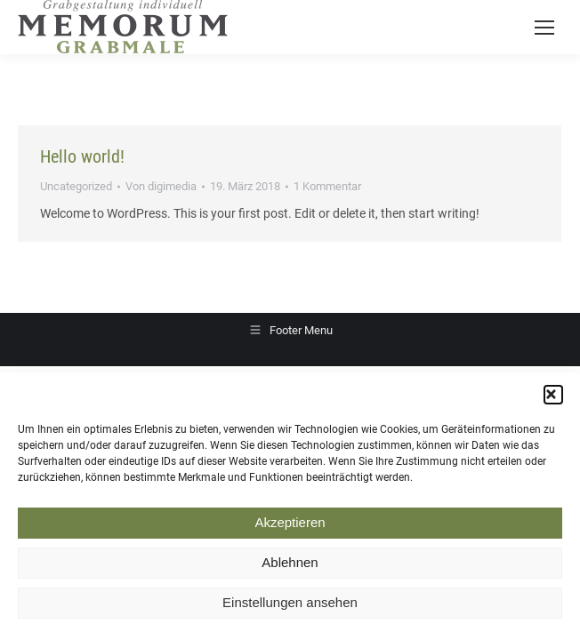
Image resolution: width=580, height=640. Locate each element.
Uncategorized (76, 186)
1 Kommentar (327, 186)
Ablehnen (290, 566)
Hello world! (82, 156)
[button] (553, 399)
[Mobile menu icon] (544, 27)
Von (161, 186)
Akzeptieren (289, 526)
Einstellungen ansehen (290, 606)
